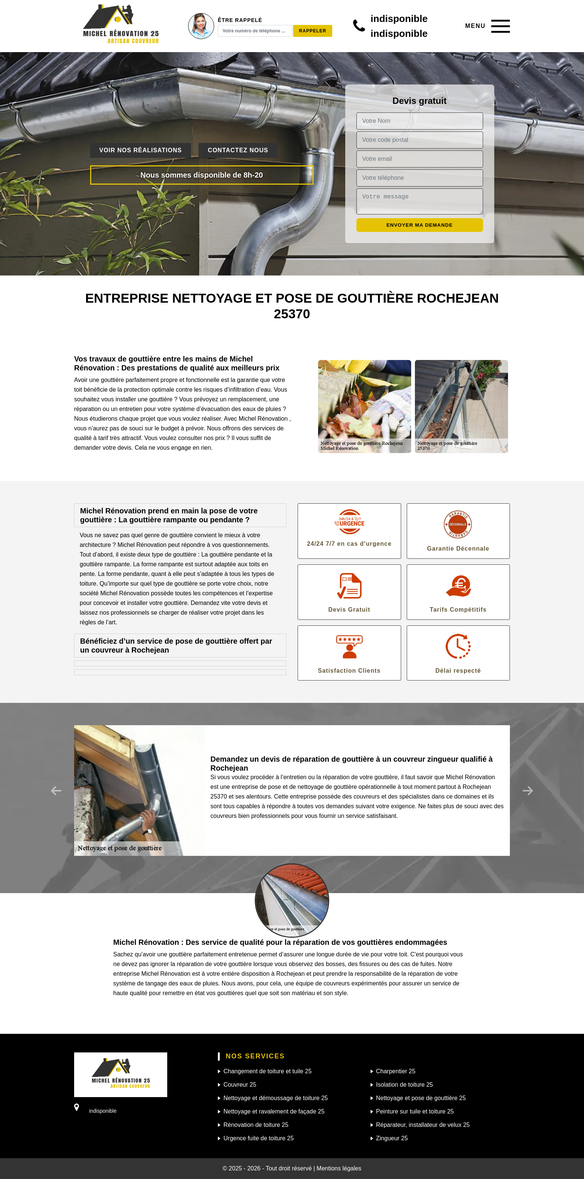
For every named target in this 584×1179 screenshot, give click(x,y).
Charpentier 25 (396, 1071)
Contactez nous (238, 150)
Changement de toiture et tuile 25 (267, 1071)
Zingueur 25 (392, 1138)
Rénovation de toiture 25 (255, 1125)
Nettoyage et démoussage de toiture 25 (275, 1098)
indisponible (399, 18)
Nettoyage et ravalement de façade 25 (273, 1111)
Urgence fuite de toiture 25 (258, 1138)
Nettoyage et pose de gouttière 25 (421, 1098)
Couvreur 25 (239, 1084)
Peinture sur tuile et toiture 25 (415, 1111)
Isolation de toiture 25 (404, 1084)
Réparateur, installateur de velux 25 (423, 1125)
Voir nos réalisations (140, 150)
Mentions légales (339, 1168)
